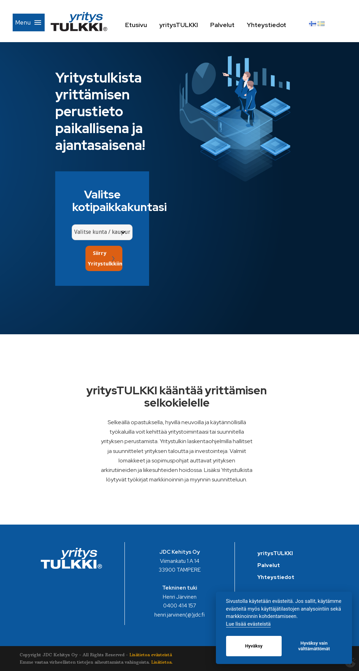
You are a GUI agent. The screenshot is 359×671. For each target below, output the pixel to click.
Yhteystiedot (278, 25)
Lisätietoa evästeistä (150, 654)
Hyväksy (253, 646)
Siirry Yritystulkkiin (105, 258)
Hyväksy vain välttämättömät (314, 645)
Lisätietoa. (162, 662)
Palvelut (233, 25)
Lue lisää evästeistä (248, 624)
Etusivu (147, 25)
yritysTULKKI (189, 25)
